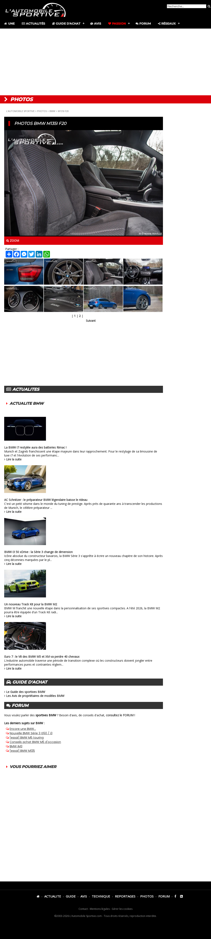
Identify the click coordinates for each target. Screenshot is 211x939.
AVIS (83, 896)
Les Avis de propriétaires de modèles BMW (35, 696)
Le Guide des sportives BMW (25, 692)
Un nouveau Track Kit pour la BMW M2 (30, 604)
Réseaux (167, 23)
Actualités (33, 23)
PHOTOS (42, 111)
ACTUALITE (52, 896)
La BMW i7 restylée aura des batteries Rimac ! (35, 447)
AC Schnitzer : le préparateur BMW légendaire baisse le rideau (45, 500)
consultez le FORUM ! (120, 715)
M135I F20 (63, 111)
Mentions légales (100, 909)
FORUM (164, 896)
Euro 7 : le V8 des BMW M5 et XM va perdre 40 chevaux (41, 657)
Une (9, 23)
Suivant (91, 321)
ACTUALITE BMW (27, 403)
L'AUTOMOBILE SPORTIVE (20, 111)
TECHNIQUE (101, 896)
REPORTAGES (125, 896)
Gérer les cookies (122, 909)
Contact (83, 909)
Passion (117, 23)
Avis (95, 23)
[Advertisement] (105, 62)
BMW (52, 111)
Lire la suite (14, 459)
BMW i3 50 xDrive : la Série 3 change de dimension (38, 552)
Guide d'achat (66, 23)
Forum (143, 23)
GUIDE (71, 896)
